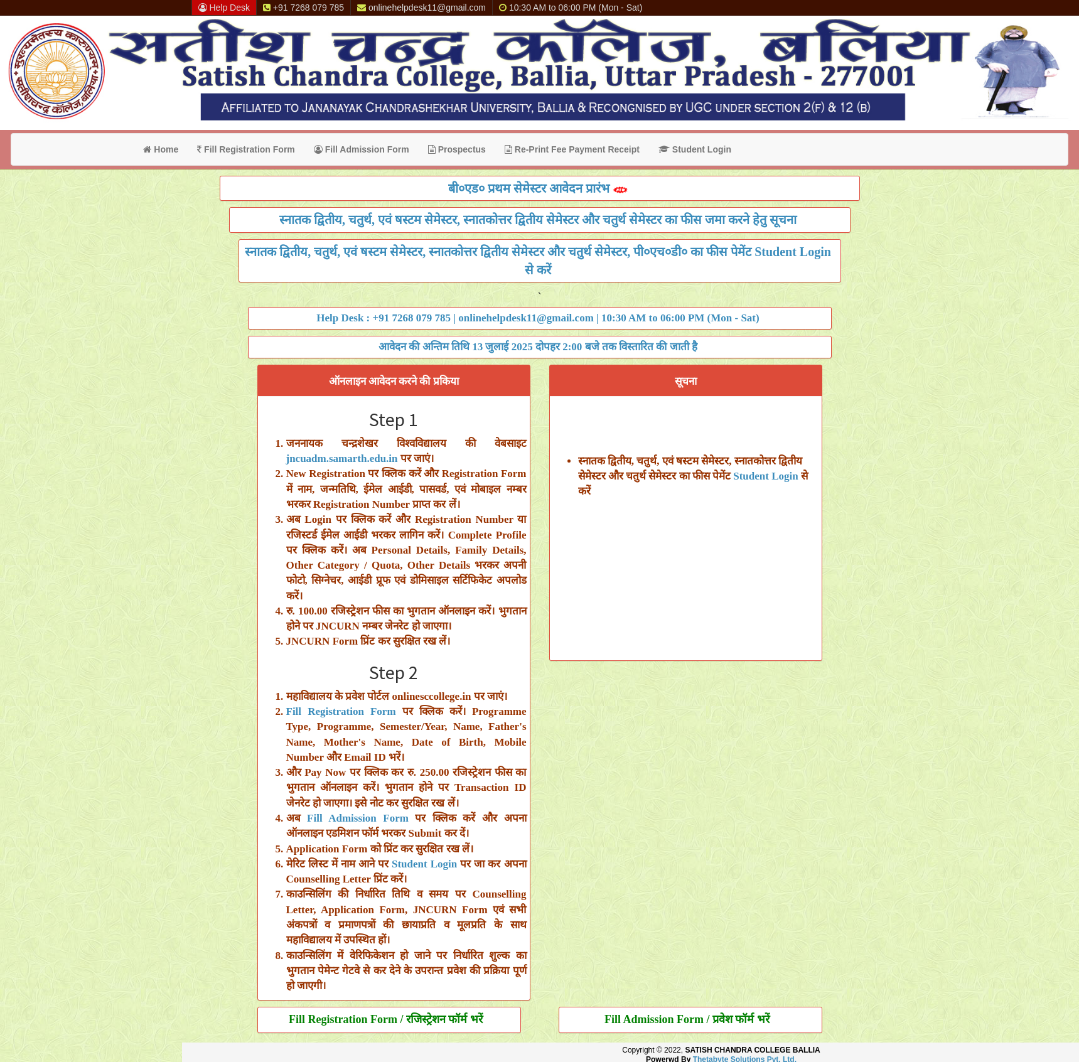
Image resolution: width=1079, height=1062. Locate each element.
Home (160, 149)
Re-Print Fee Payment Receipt (572, 149)
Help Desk (224, 8)
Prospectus (457, 149)
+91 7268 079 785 (303, 8)
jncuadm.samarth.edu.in (342, 458)
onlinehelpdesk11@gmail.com (421, 8)
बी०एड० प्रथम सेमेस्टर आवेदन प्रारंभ (538, 188)
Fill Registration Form (246, 149)
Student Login (694, 149)
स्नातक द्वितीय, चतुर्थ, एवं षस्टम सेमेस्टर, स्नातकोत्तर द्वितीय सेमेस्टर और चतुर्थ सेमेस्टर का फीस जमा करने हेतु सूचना (538, 220)
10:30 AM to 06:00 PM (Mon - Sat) (570, 8)
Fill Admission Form (361, 149)
